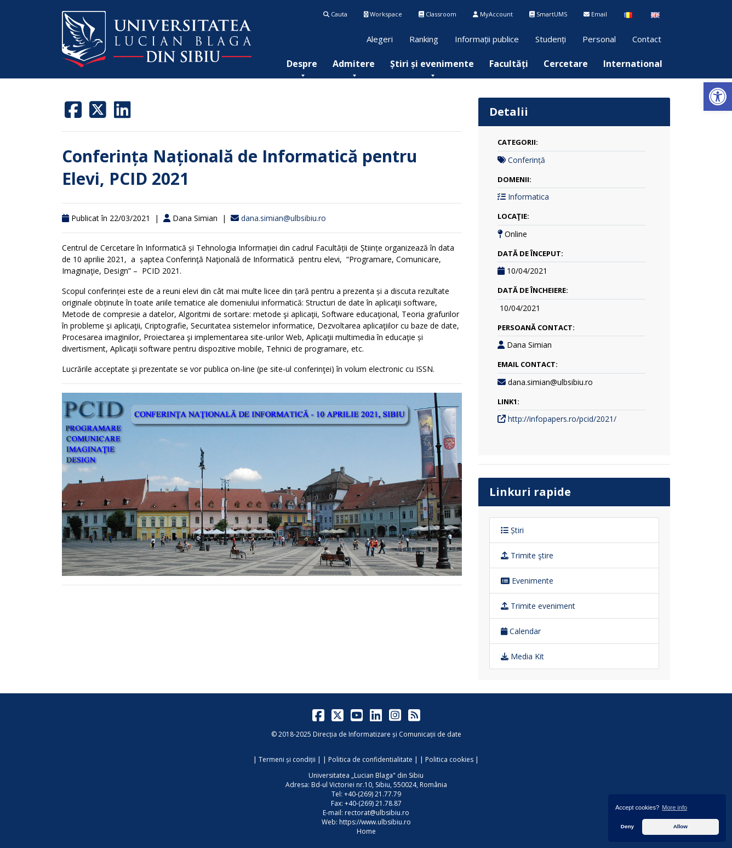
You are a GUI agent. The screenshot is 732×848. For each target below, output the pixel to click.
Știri (512, 530)
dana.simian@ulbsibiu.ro (283, 218)
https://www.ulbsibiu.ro (375, 822)
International (632, 64)
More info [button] (674, 807)
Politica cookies (449, 759)
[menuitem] (302, 63)
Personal (599, 38)
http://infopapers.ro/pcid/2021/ (562, 419)
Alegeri (380, 38)
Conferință (526, 160)
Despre (302, 64)
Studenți (550, 38)
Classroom (437, 14)
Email (595, 14)
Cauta (335, 14)
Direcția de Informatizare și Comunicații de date (387, 734)
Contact (646, 38)
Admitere (354, 64)
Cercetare (566, 64)
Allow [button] (680, 826)
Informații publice (487, 38)
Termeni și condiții (287, 759)
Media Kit (522, 656)
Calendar (521, 631)
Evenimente (527, 580)
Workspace (383, 14)
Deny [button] (627, 826)
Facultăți (508, 64)
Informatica (528, 196)
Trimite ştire (527, 555)
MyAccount (493, 14)
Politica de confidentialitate (370, 759)
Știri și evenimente (432, 64)
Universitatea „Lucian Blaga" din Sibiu (366, 775)
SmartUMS (548, 14)
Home (366, 831)
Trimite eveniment (538, 606)
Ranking (423, 38)
